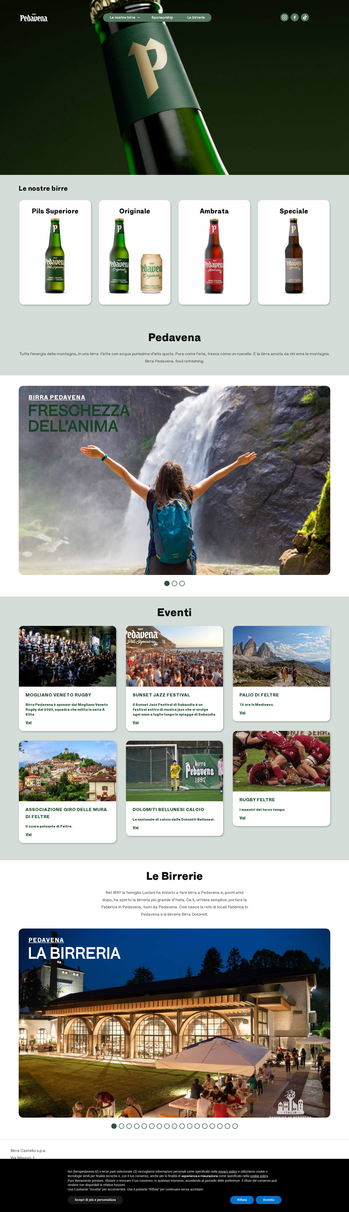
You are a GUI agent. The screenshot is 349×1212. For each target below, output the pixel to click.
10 (182, 1126)
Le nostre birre (122, 17)
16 (227, 1126)
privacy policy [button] (227, 1171)
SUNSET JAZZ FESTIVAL (161, 695)
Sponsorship (162, 17)
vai (29, 723)
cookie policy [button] (259, 1176)
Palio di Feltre (259, 695)
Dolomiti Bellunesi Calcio (168, 809)
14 (212, 1126)
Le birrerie (196, 17)
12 (197, 1126)
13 (204, 1126)
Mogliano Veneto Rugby (58, 695)
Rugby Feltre (257, 800)
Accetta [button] (268, 1200)
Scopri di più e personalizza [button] (95, 1200)
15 (220, 1126)
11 (189, 1126)
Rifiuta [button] (242, 1200)
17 (235, 1126)
